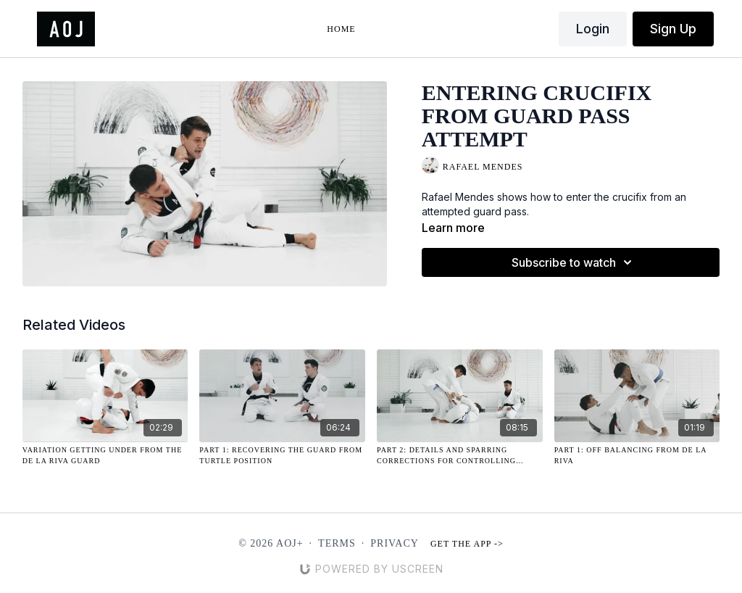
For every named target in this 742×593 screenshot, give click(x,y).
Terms (337, 543)
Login (592, 28)
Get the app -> (467, 544)
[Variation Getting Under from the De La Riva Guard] (105, 455)
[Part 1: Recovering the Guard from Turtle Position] (282, 455)
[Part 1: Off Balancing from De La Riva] (637, 455)
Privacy (394, 543)
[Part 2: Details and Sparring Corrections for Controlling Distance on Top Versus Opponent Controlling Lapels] (460, 455)
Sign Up (673, 28)
